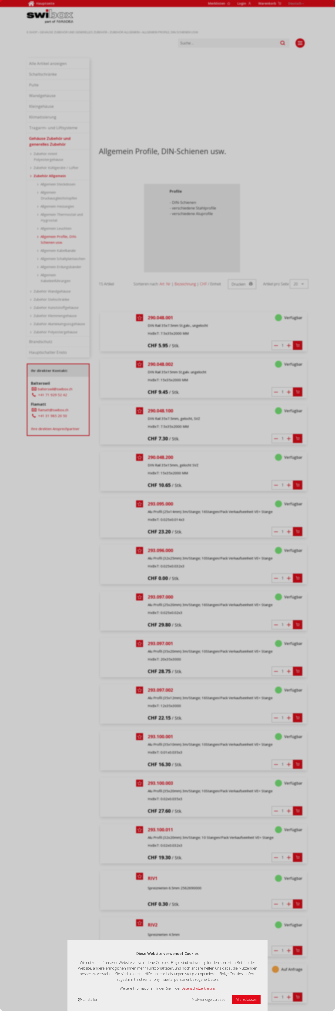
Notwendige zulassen (210, 999)
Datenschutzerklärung (198, 988)
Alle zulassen (246, 999)
